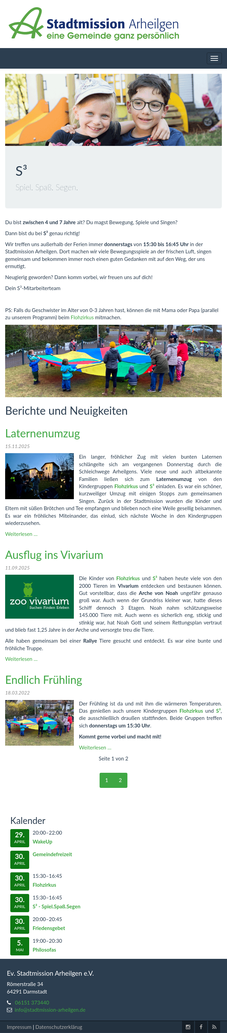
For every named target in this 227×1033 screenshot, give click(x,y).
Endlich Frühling (43, 679)
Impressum (19, 1027)
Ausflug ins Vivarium (54, 554)
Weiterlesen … (21, 534)
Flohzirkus (82, 317)
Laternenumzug (42, 433)
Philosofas (44, 949)
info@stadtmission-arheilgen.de (50, 1010)
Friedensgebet (49, 928)
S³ (152, 486)
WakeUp (42, 841)
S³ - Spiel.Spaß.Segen (56, 906)
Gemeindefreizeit (52, 854)
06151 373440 (32, 1002)
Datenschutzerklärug (58, 1027)
